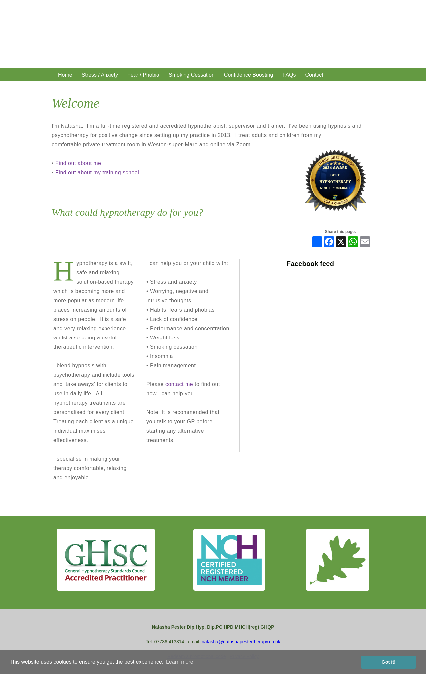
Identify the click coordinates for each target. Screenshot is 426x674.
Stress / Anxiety (100, 75)
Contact (314, 75)
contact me (179, 384)
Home (65, 75)
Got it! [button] (389, 662)
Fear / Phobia (143, 75)
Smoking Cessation (192, 75)
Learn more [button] (179, 662)
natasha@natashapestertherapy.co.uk (241, 641)
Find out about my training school (97, 172)
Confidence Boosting (248, 75)
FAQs (289, 75)
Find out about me (78, 163)
